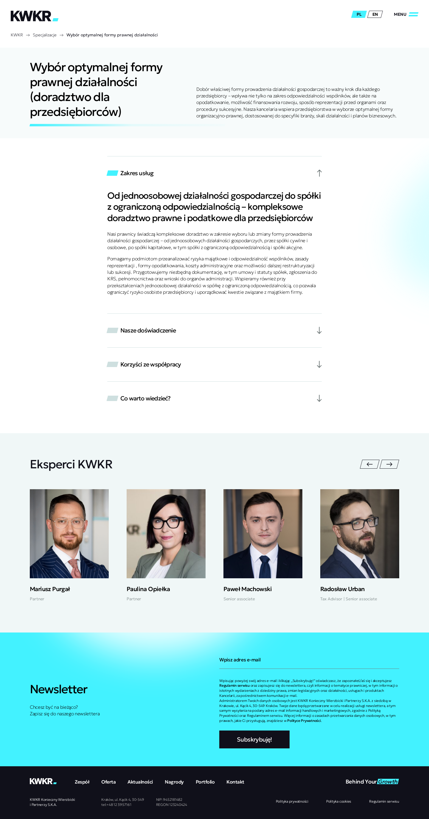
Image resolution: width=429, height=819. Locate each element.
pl (359, 14)
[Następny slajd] (389, 464)
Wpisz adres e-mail (239, 660)
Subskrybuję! (254, 739)
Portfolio (205, 782)
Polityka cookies (338, 801)
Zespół (82, 782)
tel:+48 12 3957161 (116, 804)
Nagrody (174, 782)
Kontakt (235, 782)
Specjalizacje (45, 35)
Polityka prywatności (292, 801)
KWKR (17, 35)
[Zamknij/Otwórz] (406, 14)
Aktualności (140, 782)
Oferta (108, 782)
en (375, 14)
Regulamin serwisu (384, 801)
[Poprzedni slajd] (370, 464)
